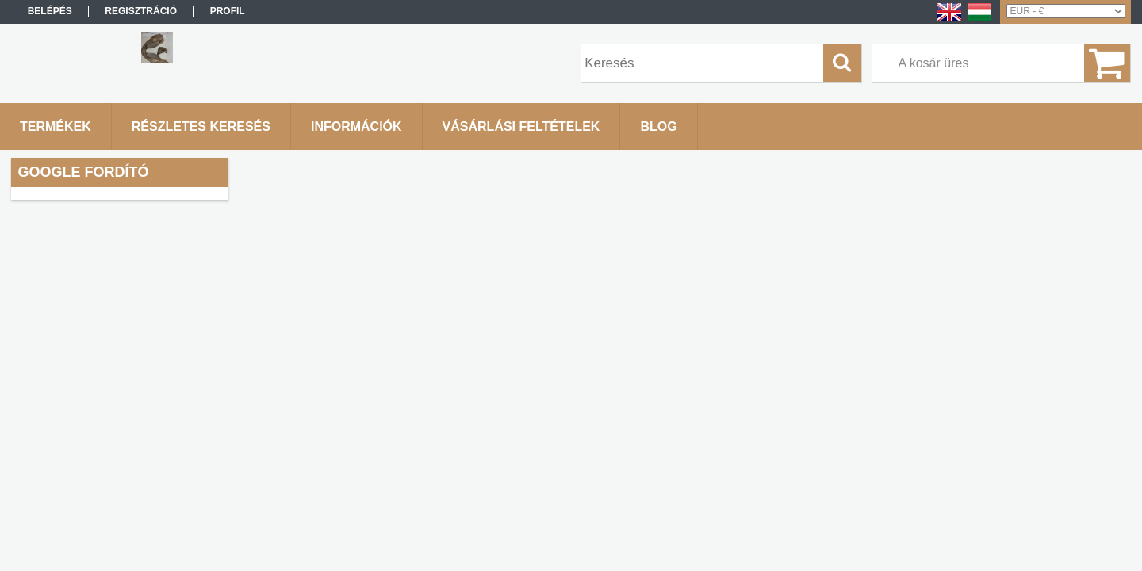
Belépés (50, 11)
